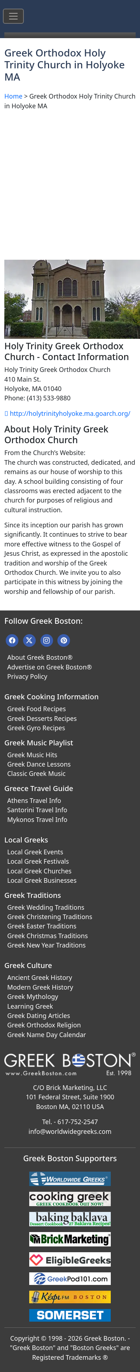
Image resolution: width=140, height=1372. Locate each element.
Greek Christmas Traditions (47, 935)
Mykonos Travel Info (37, 819)
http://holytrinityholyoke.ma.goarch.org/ (67, 413)
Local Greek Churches (39, 871)
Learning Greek (30, 1006)
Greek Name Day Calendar (46, 1034)
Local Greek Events (35, 852)
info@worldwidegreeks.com (70, 1131)
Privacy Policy (27, 676)
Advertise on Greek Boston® (49, 667)
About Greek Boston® (40, 657)
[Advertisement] (67, 183)
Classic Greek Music (36, 773)
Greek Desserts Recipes (42, 718)
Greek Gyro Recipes (36, 727)
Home (13, 96)
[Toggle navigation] (13, 16)
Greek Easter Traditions (41, 926)
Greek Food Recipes (36, 708)
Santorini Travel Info (37, 809)
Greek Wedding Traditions (45, 907)
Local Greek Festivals (38, 861)
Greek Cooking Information (51, 696)
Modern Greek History (40, 987)
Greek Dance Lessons (39, 764)
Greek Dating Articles (38, 1015)
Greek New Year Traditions (46, 945)
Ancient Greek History (39, 977)
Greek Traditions (32, 895)
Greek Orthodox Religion (44, 1025)
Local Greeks (26, 840)
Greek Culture (28, 965)
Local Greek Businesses (41, 880)
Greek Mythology (32, 996)
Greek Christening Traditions (49, 916)
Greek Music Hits (32, 754)
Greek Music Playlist (38, 743)
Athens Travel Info (34, 800)
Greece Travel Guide (38, 788)
